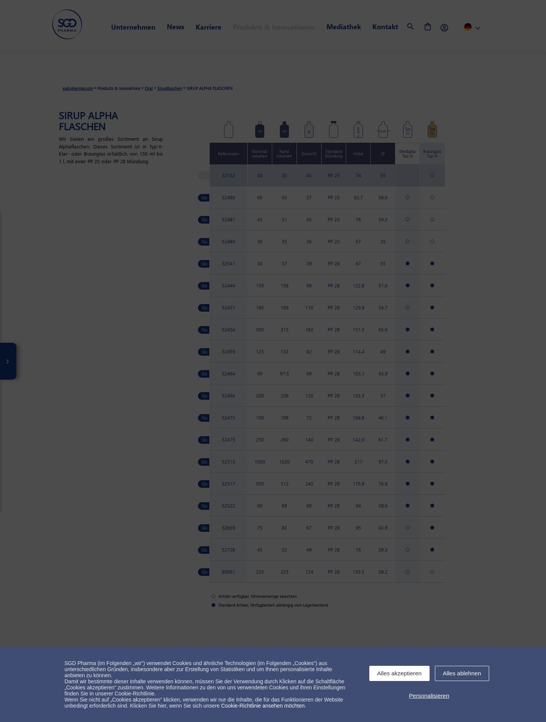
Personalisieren (429, 695)
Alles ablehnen (462, 673)
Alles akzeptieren (399, 673)
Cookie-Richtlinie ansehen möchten (262, 706)
